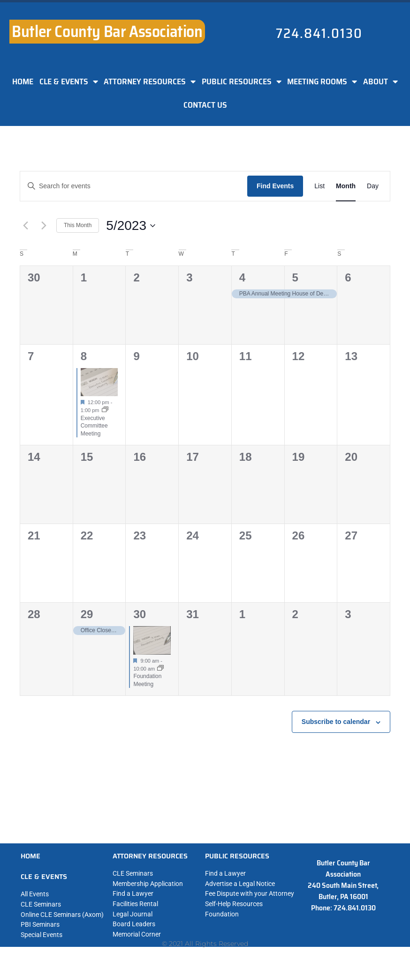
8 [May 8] (84, 356)
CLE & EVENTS (68, 81)
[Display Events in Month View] (346, 186)
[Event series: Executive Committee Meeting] (105, 410)
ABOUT (380, 81)
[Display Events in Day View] (373, 186)
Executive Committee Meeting (94, 426)
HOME (22, 81)
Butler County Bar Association (107, 31)
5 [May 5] (295, 277)
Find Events (275, 186)
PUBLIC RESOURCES (241, 81)
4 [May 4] (242, 277)
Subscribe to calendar (336, 721)
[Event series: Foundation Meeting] (160, 669)
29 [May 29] (87, 614)
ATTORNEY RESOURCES (150, 81)
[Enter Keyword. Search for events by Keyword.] (133, 186)
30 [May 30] (139, 614)
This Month (77, 225)
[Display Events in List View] (319, 186)
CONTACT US (205, 104)
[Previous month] (25, 225)
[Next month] (43, 225)
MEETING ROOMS (322, 81)
